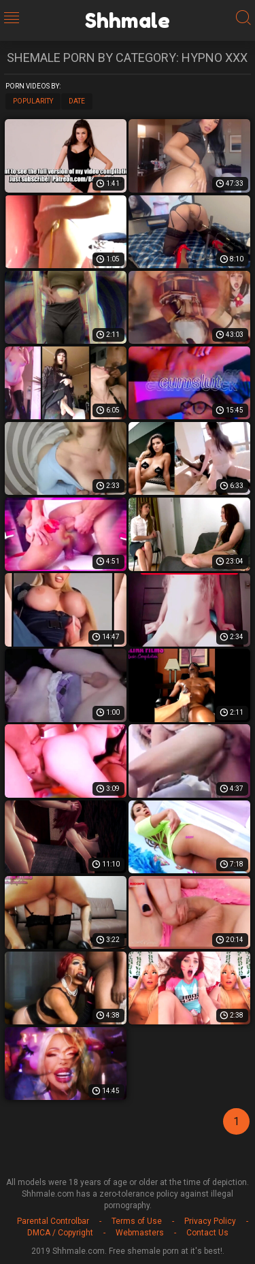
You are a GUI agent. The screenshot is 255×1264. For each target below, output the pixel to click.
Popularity (33, 101)
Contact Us (207, 1232)
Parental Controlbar (53, 1221)
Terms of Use (137, 1221)
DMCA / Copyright (60, 1232)
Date (77, 101)
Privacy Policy (210, 1221)
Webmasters (140, 1232)
